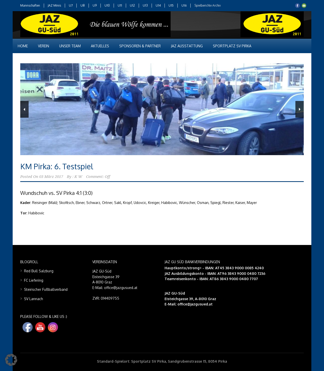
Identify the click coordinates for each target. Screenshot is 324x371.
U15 (171, 5)
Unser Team (70, 46)
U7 (71, 5)
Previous (24, 109)
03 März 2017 (51, 176)
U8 (82, 5)
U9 (95, 5)
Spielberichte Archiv (207, 5)
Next (299, 109)
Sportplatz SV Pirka (232, 46)
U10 (107, 5)
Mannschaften (30, 5)
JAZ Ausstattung (187, 46)
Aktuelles (100, 46)
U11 (120, 5)
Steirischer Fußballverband (46, 289)
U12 (132, 5)
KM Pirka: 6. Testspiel (56, 166)
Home (23, 46)
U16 (184, 5)
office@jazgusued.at (195, 304)
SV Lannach (33, 299)
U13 (145, 5)
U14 (158, 5)
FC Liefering (33, 280)
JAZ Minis (54, 5)
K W (78, 176)
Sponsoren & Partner (140, 46)
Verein (43, 46)
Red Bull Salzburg (38, 271)
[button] (11, 360)
